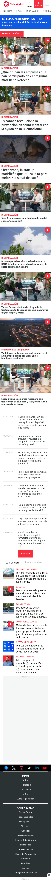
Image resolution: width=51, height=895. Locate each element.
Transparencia (25, 822)
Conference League (26, 622)
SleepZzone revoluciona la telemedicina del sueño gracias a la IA (25, 197)
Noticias (7, 11)
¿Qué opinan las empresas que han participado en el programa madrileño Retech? (25, 51)
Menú (47, 4)
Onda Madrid (32, 11)
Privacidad (25, 859)
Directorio (25, 826)
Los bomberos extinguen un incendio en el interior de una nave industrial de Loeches (8, 591)
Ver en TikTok (29, 768)
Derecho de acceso (25, 836)
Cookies (25, 868)
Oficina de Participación (25, 854)
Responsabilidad (25, 817)
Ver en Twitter (14, 768)
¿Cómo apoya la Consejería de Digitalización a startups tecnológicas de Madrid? (32, 508)
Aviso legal (25, 863)
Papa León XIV (23, 604)
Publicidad (25, 831)
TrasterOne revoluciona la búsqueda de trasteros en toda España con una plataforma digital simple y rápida (25, 286)
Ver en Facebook (6, 768)
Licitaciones (25, 845)
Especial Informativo (20, 19)
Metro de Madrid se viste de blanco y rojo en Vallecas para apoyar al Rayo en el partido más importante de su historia (8, 626)
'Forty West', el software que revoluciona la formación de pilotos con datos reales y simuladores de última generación (32, 458)
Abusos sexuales (25, 657)
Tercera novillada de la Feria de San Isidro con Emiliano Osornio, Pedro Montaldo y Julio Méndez (8, 573)
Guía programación (25, 799)
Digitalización (9, 68)
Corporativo (25, 808)
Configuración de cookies (25, 873)
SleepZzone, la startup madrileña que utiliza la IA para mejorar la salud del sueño (25, 149)
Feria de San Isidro (26, 569)
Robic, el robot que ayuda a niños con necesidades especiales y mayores (32, 474)
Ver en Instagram (21, 768)
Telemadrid (25, 785)
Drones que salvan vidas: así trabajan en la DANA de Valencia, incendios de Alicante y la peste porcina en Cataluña (25, 241)
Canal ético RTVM (25, 849)
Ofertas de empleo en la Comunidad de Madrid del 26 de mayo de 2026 (8, 646)
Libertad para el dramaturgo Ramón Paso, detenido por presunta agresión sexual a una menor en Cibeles (8, 660)
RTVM (25, 776)
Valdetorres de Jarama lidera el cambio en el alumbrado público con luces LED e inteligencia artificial (25, 332)
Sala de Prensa (25, 812)
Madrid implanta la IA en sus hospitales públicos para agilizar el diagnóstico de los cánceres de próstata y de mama (32, 422)
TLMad (19, 11)
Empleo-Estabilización (25, 840)
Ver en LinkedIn (37, 768)
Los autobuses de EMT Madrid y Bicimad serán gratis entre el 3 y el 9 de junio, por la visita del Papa (8, 608)
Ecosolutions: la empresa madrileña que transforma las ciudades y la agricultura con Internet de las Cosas (25, 378)
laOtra (25, 794)
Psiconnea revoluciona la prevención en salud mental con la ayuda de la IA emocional (25, 100)
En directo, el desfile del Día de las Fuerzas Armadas (24, 22)
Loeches (20, 587)
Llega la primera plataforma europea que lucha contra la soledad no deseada (32, 521)
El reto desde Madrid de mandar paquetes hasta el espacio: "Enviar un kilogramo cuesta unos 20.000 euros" (31, 491)
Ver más (25, 553)
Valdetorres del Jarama (15, 350)
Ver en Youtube (45, 768)
